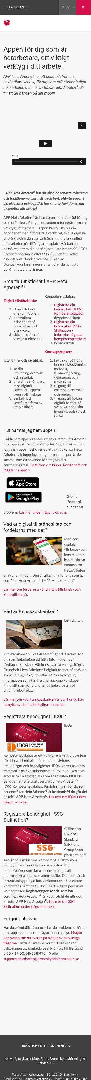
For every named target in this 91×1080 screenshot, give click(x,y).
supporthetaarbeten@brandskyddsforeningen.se (41, 959)
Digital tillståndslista (20, 301)
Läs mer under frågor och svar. (43, 512)
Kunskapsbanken (57, 352)
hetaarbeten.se (15, 7)
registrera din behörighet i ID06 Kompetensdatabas (69, 309)
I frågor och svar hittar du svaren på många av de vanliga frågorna (42, 938)
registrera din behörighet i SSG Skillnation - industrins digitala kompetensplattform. (70, 330)
